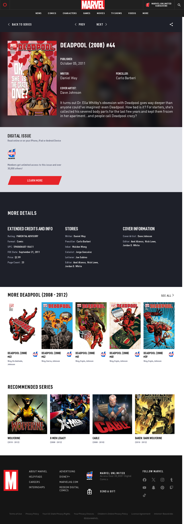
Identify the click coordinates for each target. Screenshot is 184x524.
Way (9, 361)
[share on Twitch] (171, 488)
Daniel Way (68, 78)
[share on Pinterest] (162, 488)
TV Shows (116, 13)
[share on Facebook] (144, 480)
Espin (82, 361)
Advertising (67, 471)
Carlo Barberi (126, 78)
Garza (49, 361)
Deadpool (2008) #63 (17, 354)
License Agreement (140, 513)
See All (168, 295)
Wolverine (14, 438)
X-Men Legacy (58, 438)
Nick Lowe (92, 262)
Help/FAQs (35, 476)
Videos (132, 13)
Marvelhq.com (69, 481)
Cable (96, 438)
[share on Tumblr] (171, 480)
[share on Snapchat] (153, 488)
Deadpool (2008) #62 (51, 354)
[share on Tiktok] (144, 496)
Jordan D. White (73, 266)
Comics (52, 13)
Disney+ (65, 476)
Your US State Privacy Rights (56, 513)
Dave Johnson (70, 92)
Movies (101, 13)
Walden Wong (79, 246)
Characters (70, 13)
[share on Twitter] (153, 480)
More (146, 13)
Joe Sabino (81, 257)
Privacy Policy (32, 513)
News (39, 13)
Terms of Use (15, 513)
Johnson (11, 364)
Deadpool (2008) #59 (153, 354)
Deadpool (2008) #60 (119, 354)
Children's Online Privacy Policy (113, 513)
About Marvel (38, 471)
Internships (37, 487)
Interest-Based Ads (163, 513)
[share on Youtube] (144, 488)
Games (86, 13)
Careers (34, 481)
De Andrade (17, 361)
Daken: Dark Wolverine (148, 438)
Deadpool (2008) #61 (85, 354)
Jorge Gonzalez (84, 251)
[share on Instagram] (162, 480)
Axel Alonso (79, 262)
